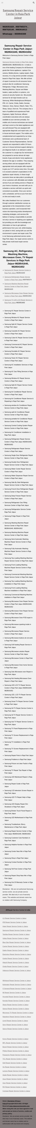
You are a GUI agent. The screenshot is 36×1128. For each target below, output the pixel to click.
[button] (2, 2)
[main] (18, 14)
